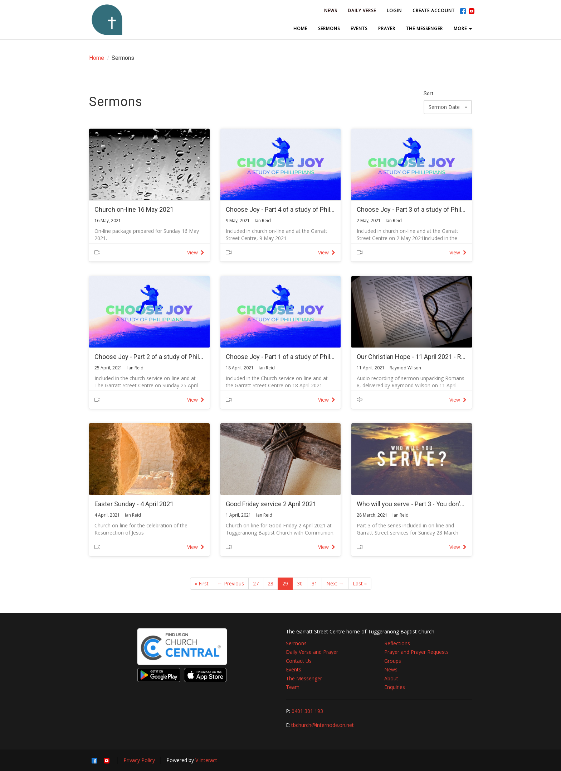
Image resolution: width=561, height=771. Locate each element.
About (391, 678)
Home (96, 57)
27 (256, 583)
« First (202, 583)
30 (300, 583)
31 (314, 583)
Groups (392, 660)
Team (292, 687)
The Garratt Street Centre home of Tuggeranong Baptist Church (360, 631)
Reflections (397, 643)
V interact (206, 760)
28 (270, 583)
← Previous (231, 583)
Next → (335, 583)
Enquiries (394, 687)
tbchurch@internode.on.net (322, 725)
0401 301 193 (307, 711)
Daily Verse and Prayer (312, 651)
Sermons (296, 643)
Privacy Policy (139, 760)
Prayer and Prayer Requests (416, 651)
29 (285, 583)
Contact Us (299, 660)
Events (293, 669)
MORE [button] (463, 28)
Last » (360, 583)
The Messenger (304, 678)
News (390, 669)
